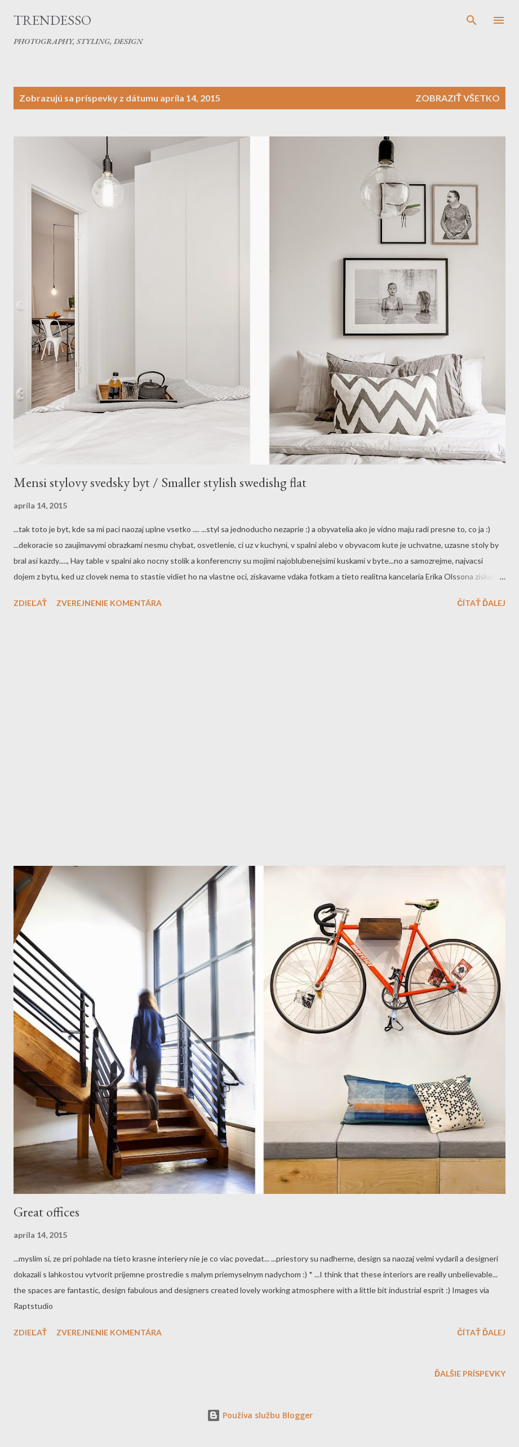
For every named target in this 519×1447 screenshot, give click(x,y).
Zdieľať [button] (30, 603)
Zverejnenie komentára (109, 603)
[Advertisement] (259, 739)
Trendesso (52, 20)
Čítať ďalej (481, 603)
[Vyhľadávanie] (471, 20)
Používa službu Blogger (260, 1415)
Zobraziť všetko (457, 97)
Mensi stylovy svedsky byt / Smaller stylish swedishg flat (160, 482)
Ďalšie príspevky (469, 1373)
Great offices (46, 1211)
